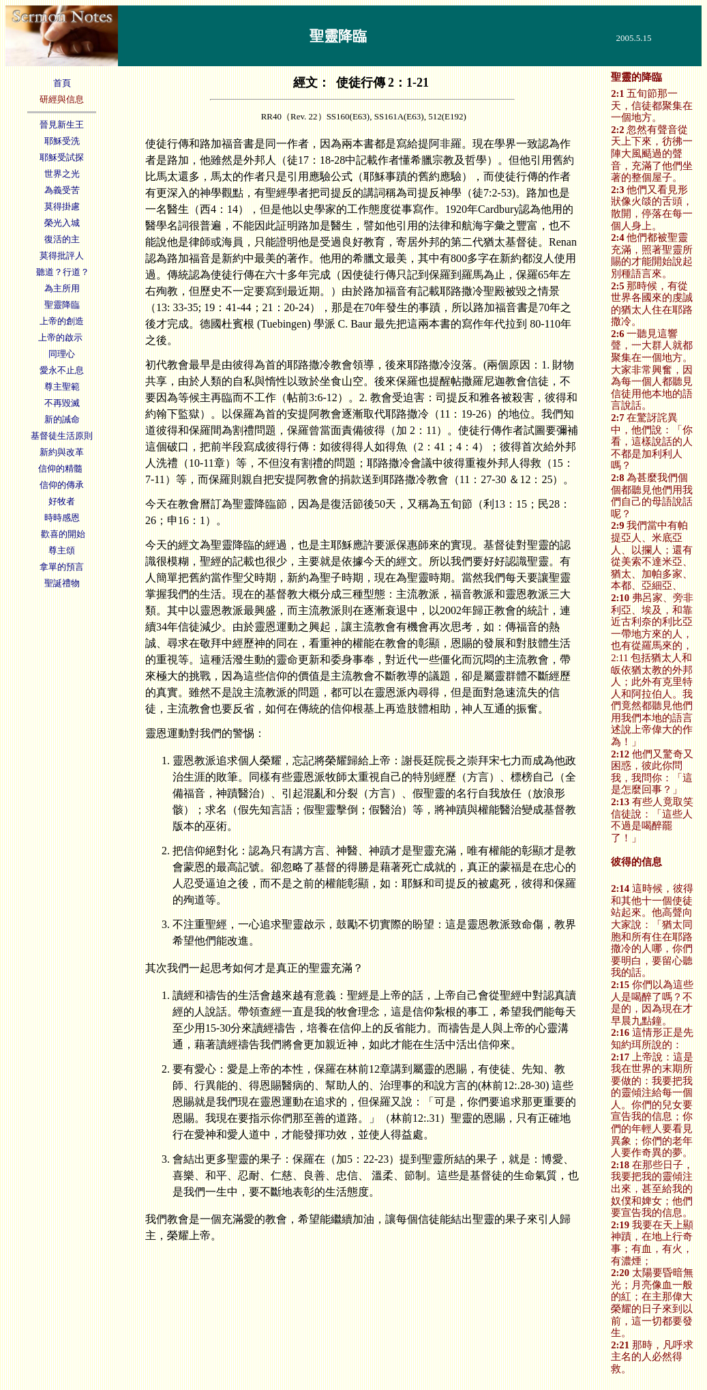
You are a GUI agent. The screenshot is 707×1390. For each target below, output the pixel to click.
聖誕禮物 (62, 583)
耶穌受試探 (62, 157)
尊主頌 (61, 550)
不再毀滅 (62, 403)
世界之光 (62, 174)
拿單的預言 (62, 567)
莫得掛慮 (62, 206)
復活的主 (62, 239)
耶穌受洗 (62, 141)
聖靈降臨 (62, 305)
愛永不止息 (62, 370)
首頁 (62, 83)
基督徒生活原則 (62, 436)
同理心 (61, 354)
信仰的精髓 (61, 468)
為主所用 (62, 288)
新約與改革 (62, 452)
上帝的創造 (62, 321)
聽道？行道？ (61, 272)
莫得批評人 (62, 255)
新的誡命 (62, 419)
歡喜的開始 (61, 534)
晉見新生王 (62, 124)
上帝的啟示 (61, 337)
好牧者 (61, 501)
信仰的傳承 (62, 485)
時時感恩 (62, 517)
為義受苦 (62, 190)
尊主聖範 (62, 386)
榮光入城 (62, 223)
